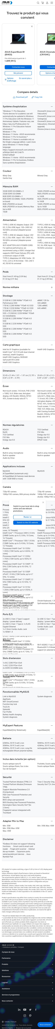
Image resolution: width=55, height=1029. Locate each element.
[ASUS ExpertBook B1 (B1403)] (18, 52)
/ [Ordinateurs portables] (22, 945)
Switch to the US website (27, 523)
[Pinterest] (30, 1014)
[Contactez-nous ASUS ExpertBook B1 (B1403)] (18, 67)
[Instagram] (25, 1014)
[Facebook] (36, 1008)
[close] (43, 502)
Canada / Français (9, 1020)
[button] (38, 2)
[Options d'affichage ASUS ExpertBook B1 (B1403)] (11, 79)
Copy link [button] (36, 97)
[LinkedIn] (19, 1008)
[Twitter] (30, 1008)
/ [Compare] (33, 945)
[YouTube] (25, 1008)
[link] (18, 73)
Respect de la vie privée (23, 1026)
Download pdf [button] (20, 97)
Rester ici (27, 517)
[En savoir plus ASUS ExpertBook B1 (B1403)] (25, 78)
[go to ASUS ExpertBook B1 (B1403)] (18, 39)
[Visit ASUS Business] (8, 945)
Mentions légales (7, 1026)
